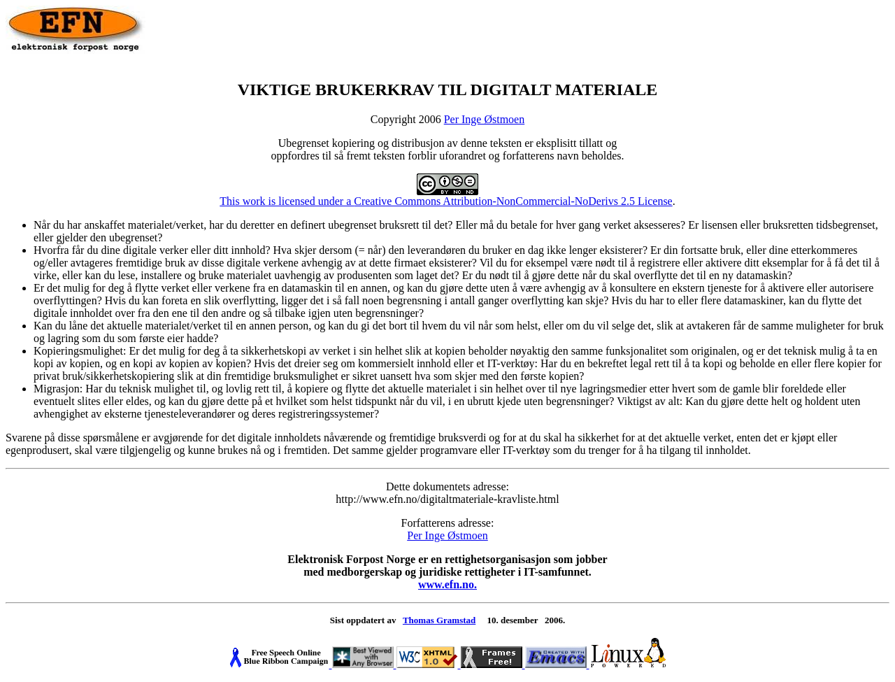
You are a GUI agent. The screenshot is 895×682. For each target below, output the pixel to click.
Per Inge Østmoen (484, 119)
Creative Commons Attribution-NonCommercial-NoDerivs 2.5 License (513, 201)
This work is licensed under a (349, 196)
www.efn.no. (447, 584)
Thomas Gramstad (439, 620)
